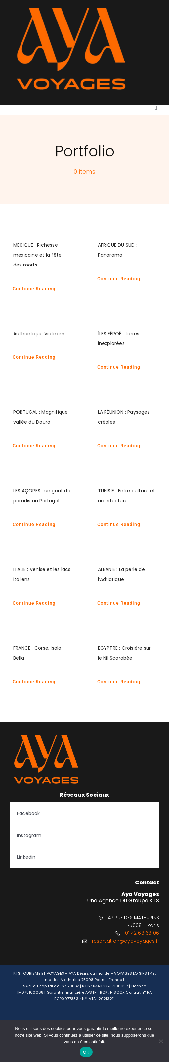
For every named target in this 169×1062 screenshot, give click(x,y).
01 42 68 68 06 (142, 933)
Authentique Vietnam (38, 333)
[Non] (160, 1041)
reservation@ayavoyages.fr (125, 941)
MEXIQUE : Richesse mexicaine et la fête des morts (37, 255)
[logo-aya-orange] (71, 10)
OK (86, 1052)
